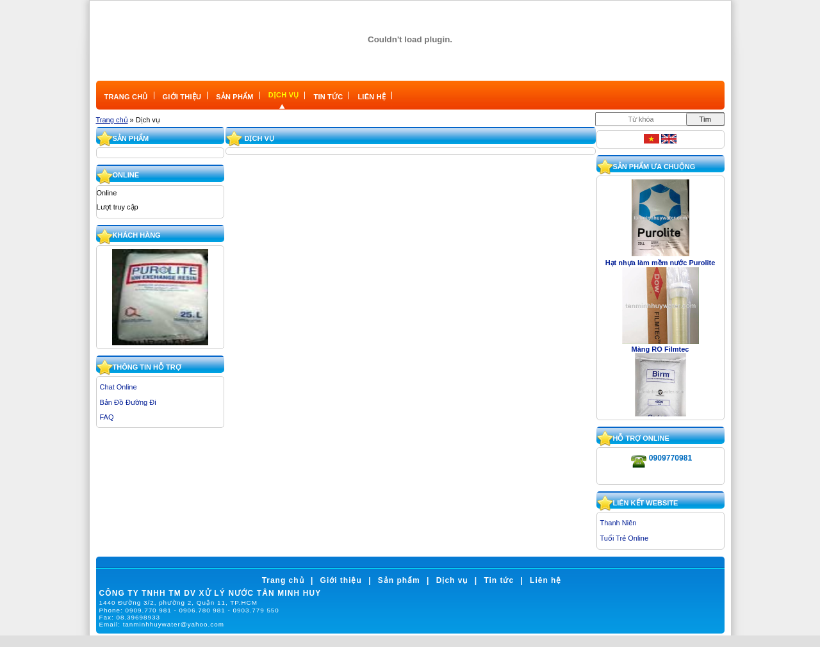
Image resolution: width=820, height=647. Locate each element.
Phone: (189, 610)
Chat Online (118, 387)
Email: (161, 624)
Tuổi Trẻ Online (624, 538)
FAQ (107, 417)
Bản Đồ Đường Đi (128, 402)
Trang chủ (112, 120)
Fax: (129, 617)
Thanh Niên (618, 523)
